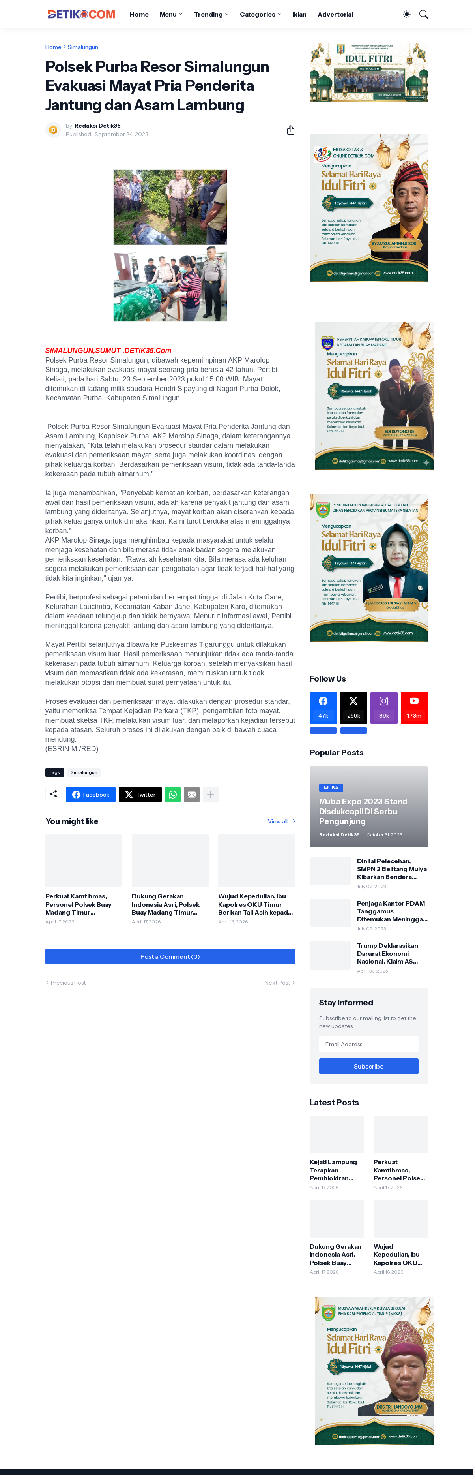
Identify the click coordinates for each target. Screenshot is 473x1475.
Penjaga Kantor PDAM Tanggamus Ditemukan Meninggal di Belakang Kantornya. (392, 911)
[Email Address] (369, 1044)
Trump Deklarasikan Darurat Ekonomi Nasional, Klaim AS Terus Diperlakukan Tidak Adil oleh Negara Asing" (391, 953)
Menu (168, 14)
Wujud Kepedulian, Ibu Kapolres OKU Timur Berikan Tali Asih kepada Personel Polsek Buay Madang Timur (255, 904)
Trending (208, 14)
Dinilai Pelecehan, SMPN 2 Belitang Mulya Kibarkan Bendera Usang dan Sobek (392, 869)
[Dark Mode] (403, 14)
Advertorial (335, 14)
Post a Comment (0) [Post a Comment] (170, 956)
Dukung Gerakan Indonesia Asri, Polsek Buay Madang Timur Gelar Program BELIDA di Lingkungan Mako (170, 904)
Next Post (277, 982)
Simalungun (83, 47)
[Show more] (211, 794)
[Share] (287, 130)
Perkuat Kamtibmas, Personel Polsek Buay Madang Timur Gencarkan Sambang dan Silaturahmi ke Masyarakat (78, 904)
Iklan (300, 14)
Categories (257, 14)
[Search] (420, 14)
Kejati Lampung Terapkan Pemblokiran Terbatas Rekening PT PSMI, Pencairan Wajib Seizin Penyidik (334, 1170)
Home (139, 14)
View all (278, 821)
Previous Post (68, 982)
